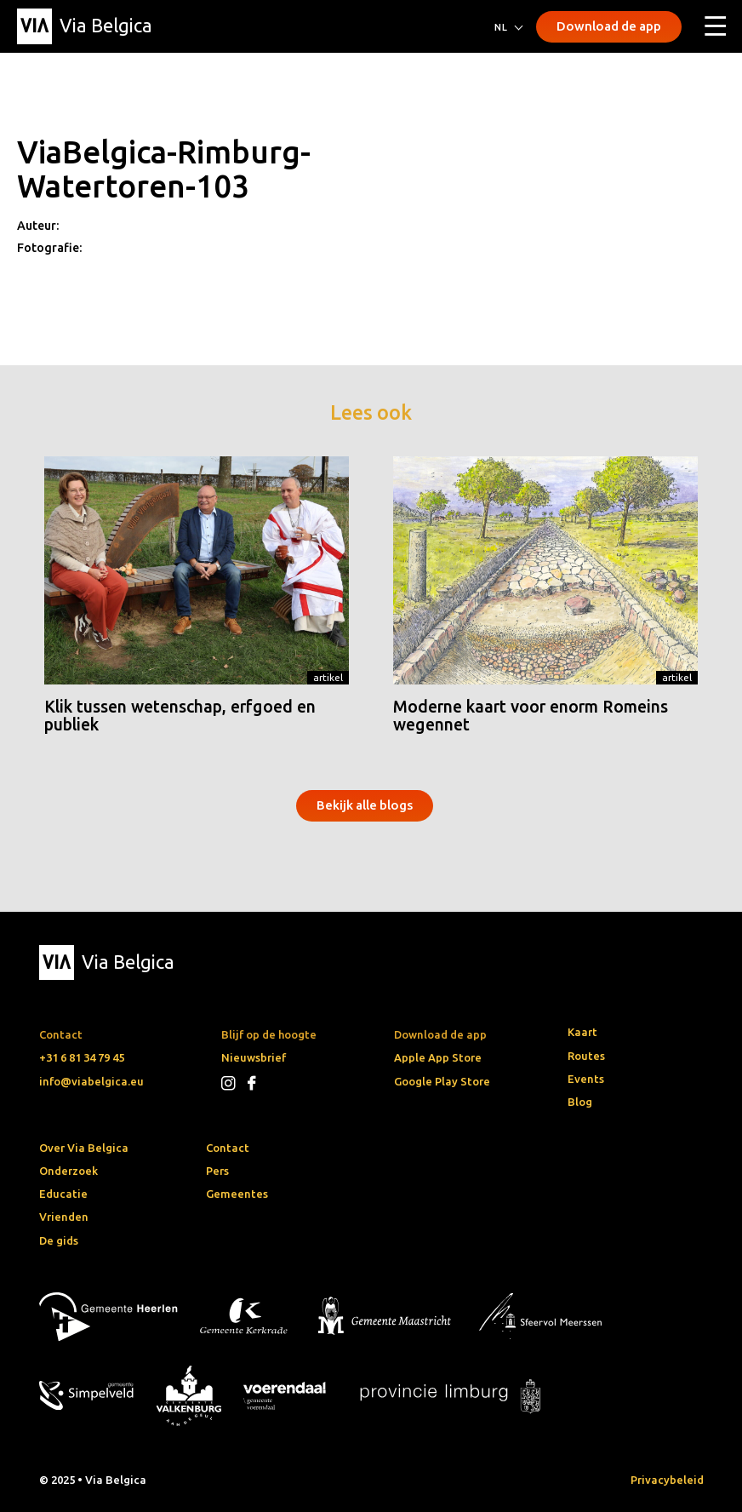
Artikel (328, 677)
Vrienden (63, 1217)
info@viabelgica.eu (91, 1081)
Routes (586, 1056)
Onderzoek (68, 1171)
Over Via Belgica (83, 1148)
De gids (58, 1240)
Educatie (63, 1194)
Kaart (582, 1032)
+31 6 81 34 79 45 (81, 1057)
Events (586, 1079)
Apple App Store (438, 1057)
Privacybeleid (667, 1480)
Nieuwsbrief (253, 1057)
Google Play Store (442, 1081)
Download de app (608, 26)
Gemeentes (237, 1194)
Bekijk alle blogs (365, 805)
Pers (217, 1171)
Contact (227, 1148)
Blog (580, 1102)
